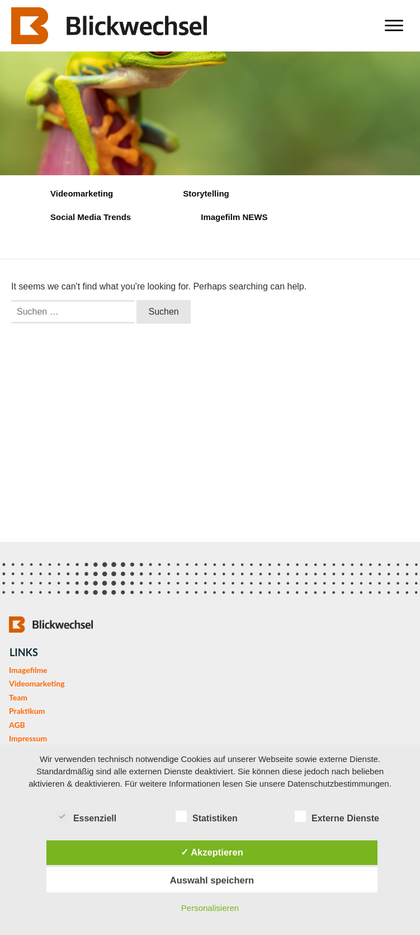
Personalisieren (210, 908)
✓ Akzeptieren (212, 852)
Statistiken (207, 816)
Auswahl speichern (212, 880)
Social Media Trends (90, 217)
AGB (17, 725)
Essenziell (86, 816)
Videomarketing (81, 193)
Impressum (28, 738)
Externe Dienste (337, 816)
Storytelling (206, 193)
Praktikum (27, 711)
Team (18, 697)
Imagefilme (28, 670)
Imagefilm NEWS (234, 217)
